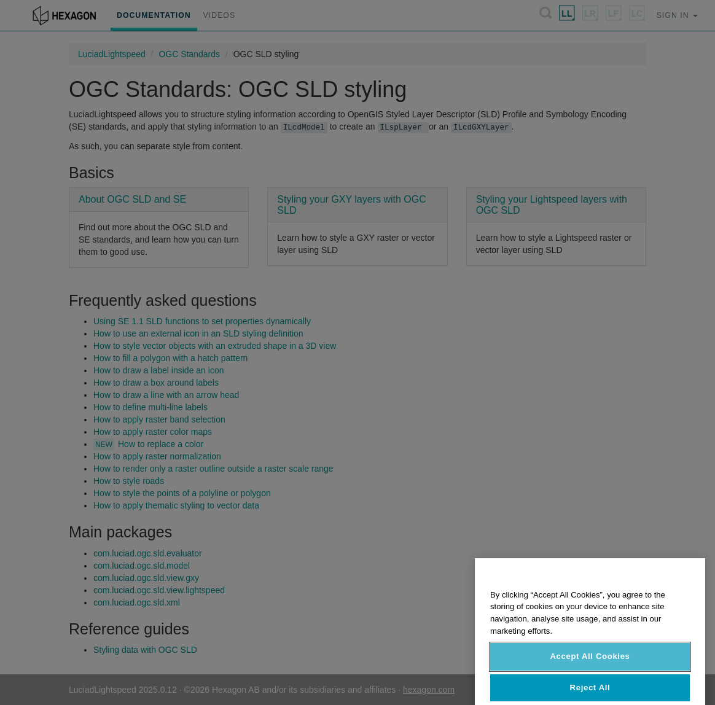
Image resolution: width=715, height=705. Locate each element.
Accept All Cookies (590, 671)
